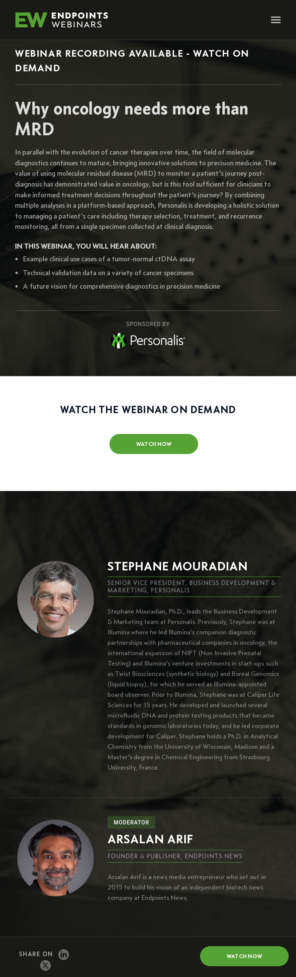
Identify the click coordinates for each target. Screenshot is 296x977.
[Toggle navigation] (276, 21)
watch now (154, 444)
